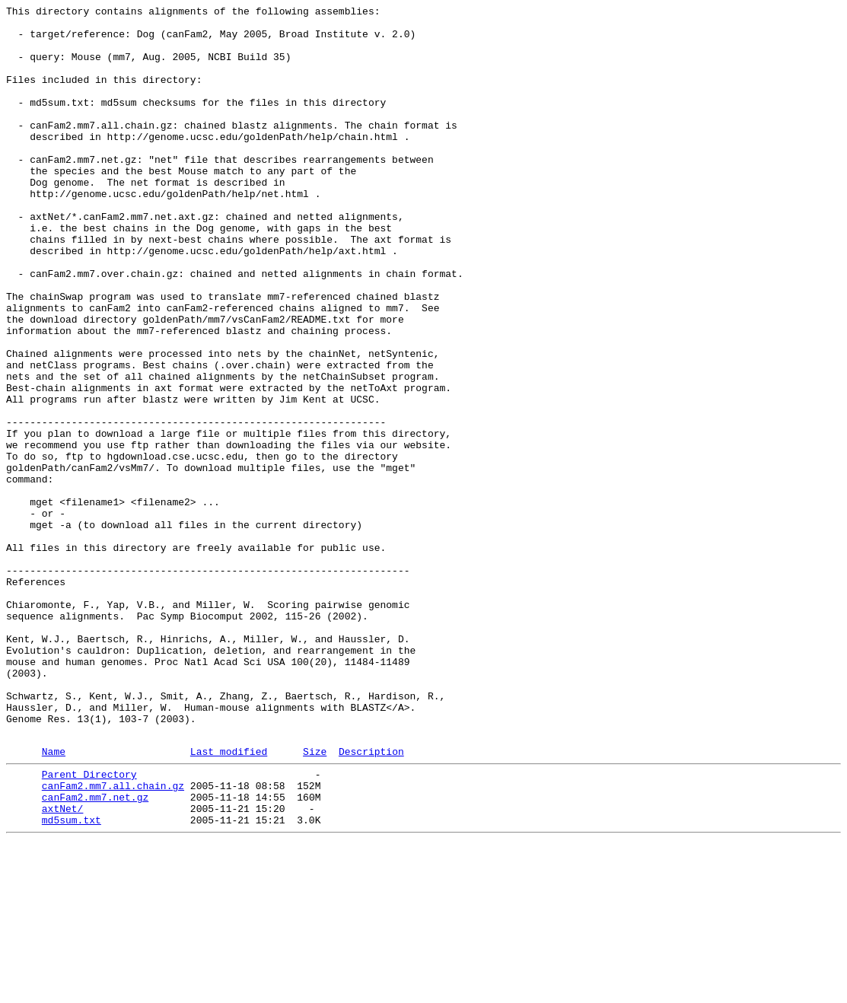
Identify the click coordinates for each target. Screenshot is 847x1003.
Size (314, 899)
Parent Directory (89, 924)
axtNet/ (63, 966)
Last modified (228, 899)
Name (53, 899)
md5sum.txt (71, 979)
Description (371, 899)
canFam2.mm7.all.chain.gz (113, 938)
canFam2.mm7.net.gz (95, 952)
